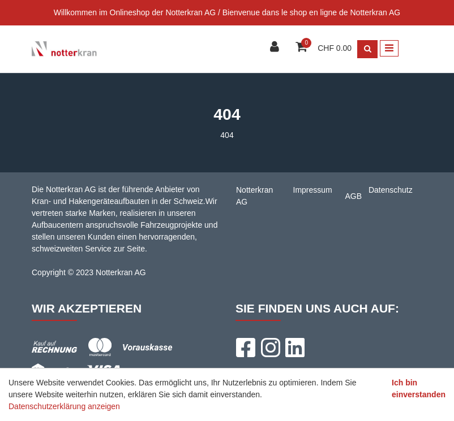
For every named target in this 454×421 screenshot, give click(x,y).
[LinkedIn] (295, 347)
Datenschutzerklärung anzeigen (64, 406)
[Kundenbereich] (276, 47)
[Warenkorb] (302, 47)
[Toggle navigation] (389, 48)
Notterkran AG (254, 195)
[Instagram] (270, 347)
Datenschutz (391, 189)
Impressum (312, 189)
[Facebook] (245, 347)
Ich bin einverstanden (419, 388)
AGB (353, 196)
